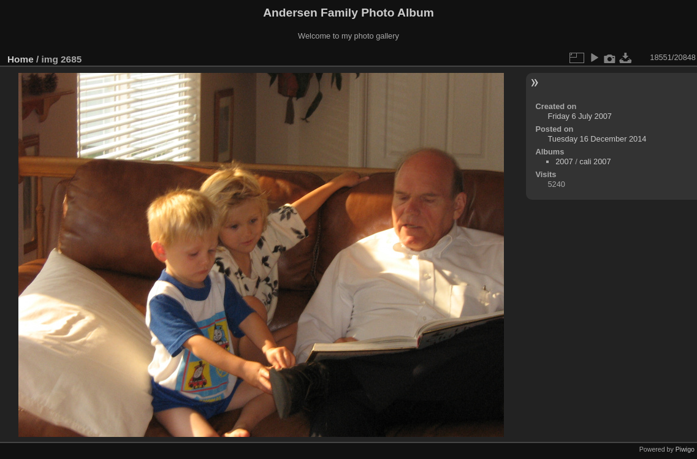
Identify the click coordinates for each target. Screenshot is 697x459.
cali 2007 (595, 161)
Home (20, 59)
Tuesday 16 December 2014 (596, 138)
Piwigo (685, 449)
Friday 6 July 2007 (579, 116)
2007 (564, 161)
